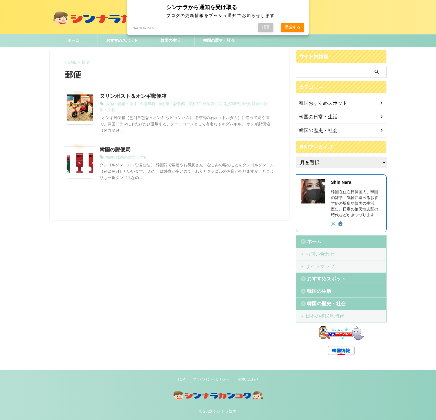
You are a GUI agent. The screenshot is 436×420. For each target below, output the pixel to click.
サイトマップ (317, 266)
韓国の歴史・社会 (219, 40)
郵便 (236, 104)
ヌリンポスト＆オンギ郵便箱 (131, 96)
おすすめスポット (122, 40)
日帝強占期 (205, 104)
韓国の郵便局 (114, 144)
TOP (181, 379)
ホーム (73, 40)
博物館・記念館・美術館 (174, 104)
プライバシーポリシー (211, 379)
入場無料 (144, 104)
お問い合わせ (317, 254)
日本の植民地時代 (320, 316)
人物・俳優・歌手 (120, 104)
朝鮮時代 (223, 104)
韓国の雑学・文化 (256, 104)
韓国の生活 (170, 40)
